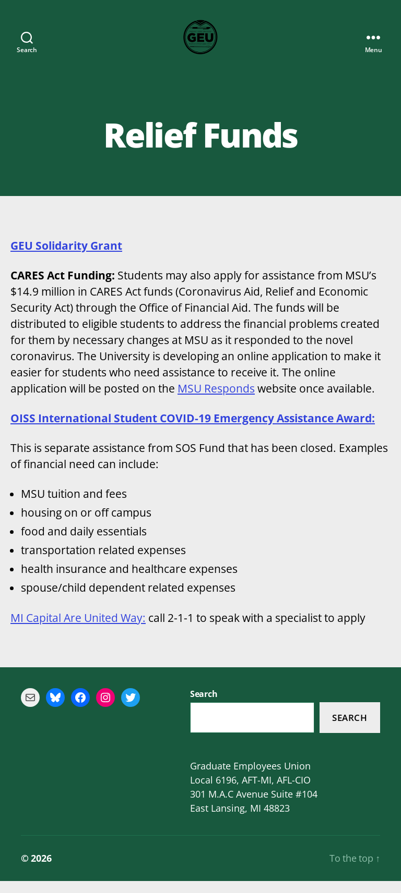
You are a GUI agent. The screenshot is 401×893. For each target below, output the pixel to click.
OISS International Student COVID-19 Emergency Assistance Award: (192, 430)
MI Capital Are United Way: (78, 629)
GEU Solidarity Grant (66, 257)
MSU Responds (216, 400)
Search (349, 730)
